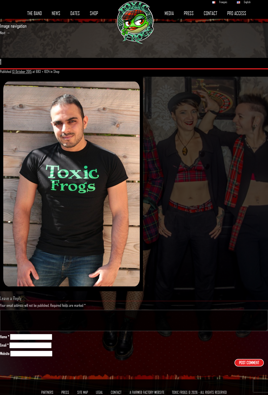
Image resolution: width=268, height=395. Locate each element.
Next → (5, 32)
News (56, 13)
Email (4, 345)
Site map (82, 392)
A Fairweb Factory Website (147, 392)
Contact (210, 13)
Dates (75, 13)
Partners (47, 392)
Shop (94, 13)
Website (4, 353)
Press (189, 13)
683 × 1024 (43, 71)
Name (4, 337)
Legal (99, 392)
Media (169, 13)
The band (34, 13)
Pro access (236, 13)
